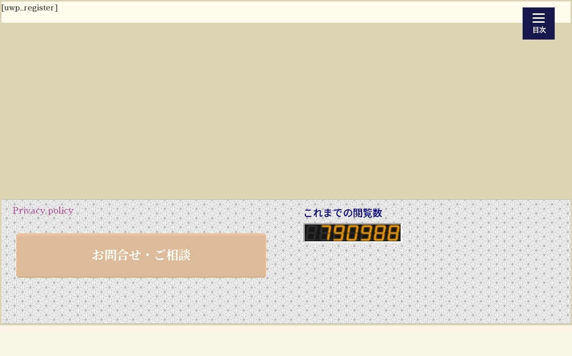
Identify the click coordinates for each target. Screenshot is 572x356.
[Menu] (539, 23)
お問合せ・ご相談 (141, 254)
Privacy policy (43, 210)
